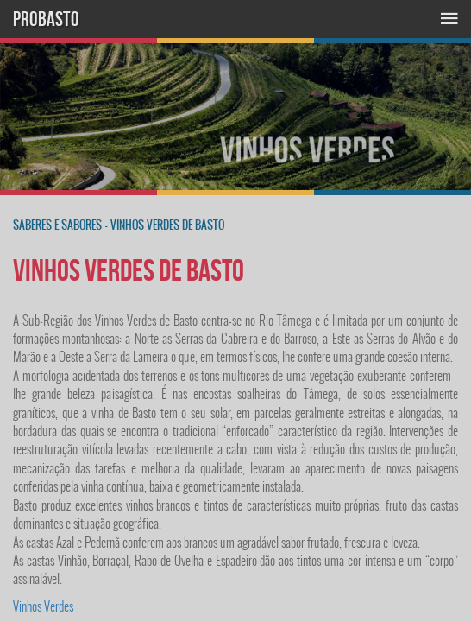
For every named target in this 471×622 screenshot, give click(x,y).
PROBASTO (46, 19)
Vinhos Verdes (43, 606)
